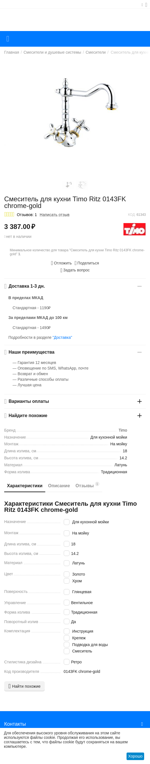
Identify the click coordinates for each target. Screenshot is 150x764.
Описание (59, 485)
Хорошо (135, 756)
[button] (87, 263)
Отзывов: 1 (27, 214)
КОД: (131, 215)
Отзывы (87, 485)
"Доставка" (62, 337)
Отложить (61, 263)
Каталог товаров (7, 39)
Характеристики (24, 485)
